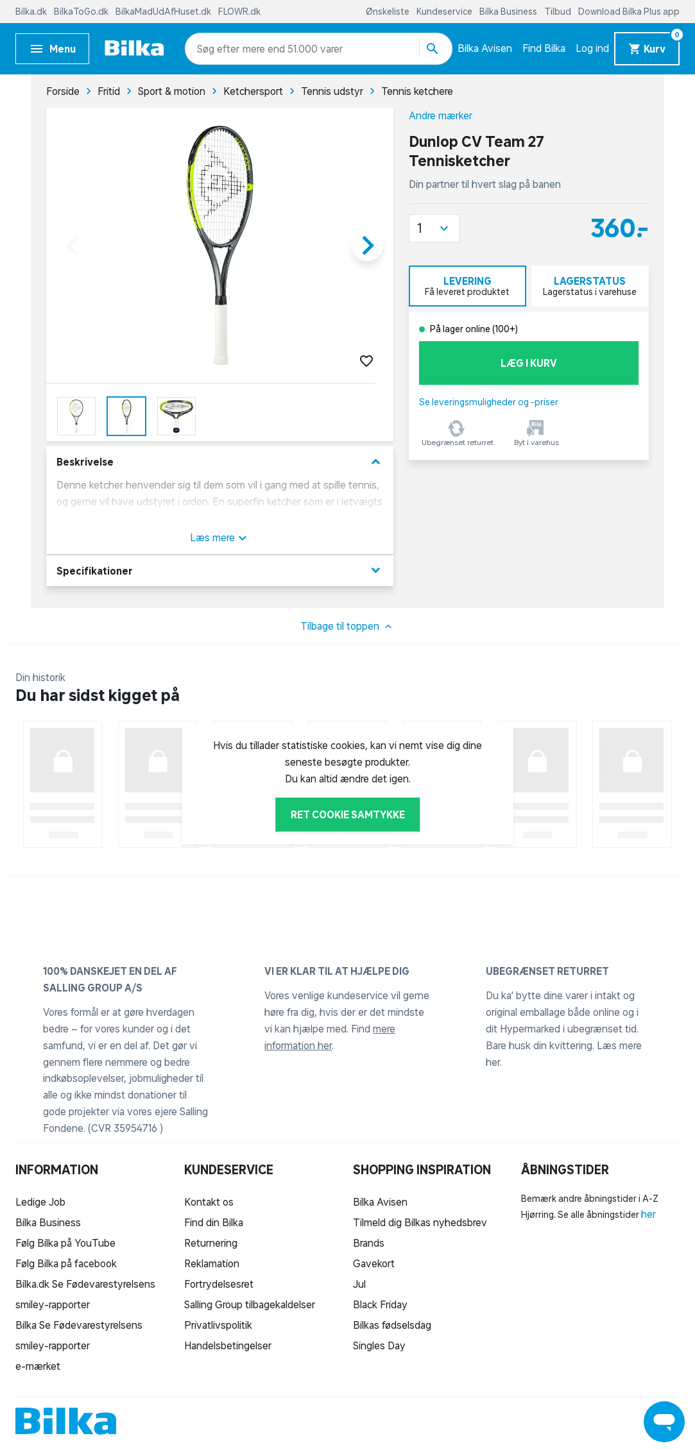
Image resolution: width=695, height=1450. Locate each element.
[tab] (467, 286)
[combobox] (220, 48)
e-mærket (37, 1366)
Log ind (592, 48)
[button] (434, 228)
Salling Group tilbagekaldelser (249, 1304)
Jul (359, 1284)
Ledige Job (40, 1202)
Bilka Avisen (485, 48)
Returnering (210, 1243)
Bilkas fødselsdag (392, 1325)
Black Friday (380, 1304)
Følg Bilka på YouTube (65, 1243)
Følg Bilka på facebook (66, 1263)
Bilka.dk (32, 11)
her (648, 1214)
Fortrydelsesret (218, 1284)
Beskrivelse (219, 462)
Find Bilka (543, 48)
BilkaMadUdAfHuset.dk (164, 11)
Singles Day (379, 1345)
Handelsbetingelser (227, 1345)
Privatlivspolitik (218, 1325)
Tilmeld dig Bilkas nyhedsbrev (420, 1222)
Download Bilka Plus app (629, 11)
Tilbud (558, 11)
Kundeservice (445, 11)
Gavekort (374, 1263)
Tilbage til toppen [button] (347, 626)
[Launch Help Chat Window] (664, 1421)
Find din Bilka (213, 1222)
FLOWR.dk (239, 11)
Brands (368, 1243)
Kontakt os (209, 1202)
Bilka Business (509, 11)
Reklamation (211, 1263)
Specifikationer (219, 570)
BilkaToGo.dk (82, 11)
